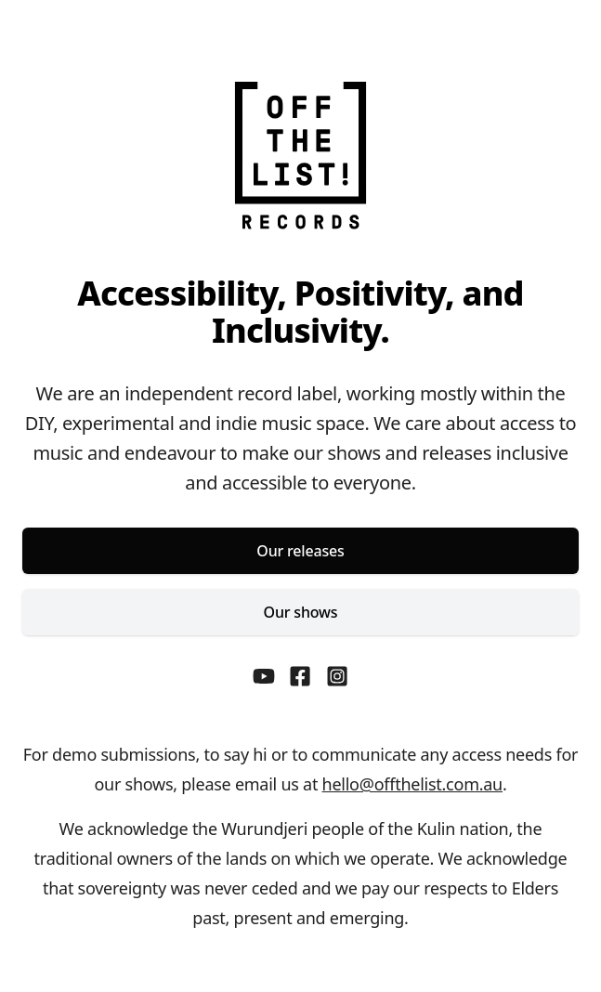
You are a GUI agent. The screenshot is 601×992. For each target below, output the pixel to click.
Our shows (301, 612)
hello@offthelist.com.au (412, 784)
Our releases (300, 551)
